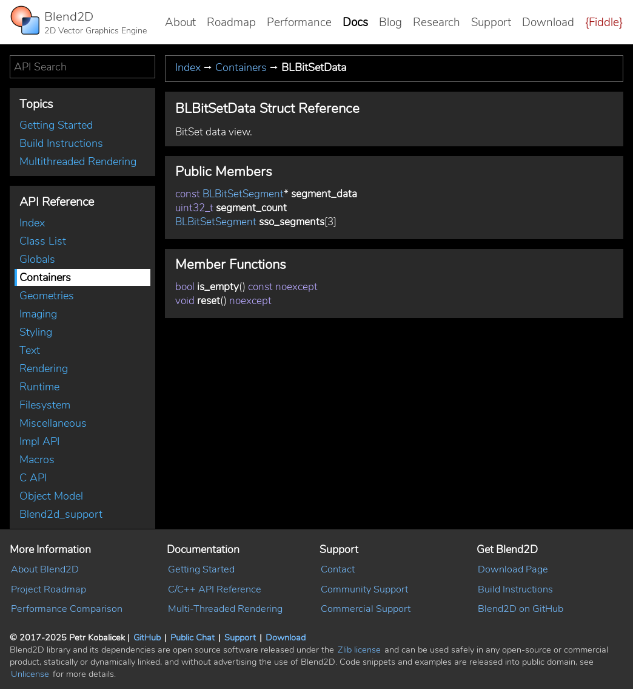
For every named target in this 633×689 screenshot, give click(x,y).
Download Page (513, 569)
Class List (42, 241)
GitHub (147, 637)
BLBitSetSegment (243, 194)
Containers (45, 277)
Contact (338, 569)
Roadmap (231, 22)
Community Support (364, 589)
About (180, 22)
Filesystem (44, 405)
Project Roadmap (48, 589)
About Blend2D (45, 569)
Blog (390, 22)
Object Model (51, 496)
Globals (37, 259)
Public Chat (192, 637)
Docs (355, 22)
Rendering (43, 368)
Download (548, 22)
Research (436, 22)
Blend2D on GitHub (520, 609)
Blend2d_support (60, 514)
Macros (37, 459)
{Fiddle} (604, 22)
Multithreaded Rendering (77, 161)
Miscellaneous (53, 423)
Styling (35, 332)
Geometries (46, 295)
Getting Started (56, 125)
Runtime (39, 386)
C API (33, 477)
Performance (299, 22)
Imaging (38, 314)
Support (491, 22)
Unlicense (30, 674)
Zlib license (359, 649)
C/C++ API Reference (214, 589)
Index (32, 223)
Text (29, 350)
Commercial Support (365, 609)
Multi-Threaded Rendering (225, 609)
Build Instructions (61, 143)
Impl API (39, 441)
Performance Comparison (66, 609)
